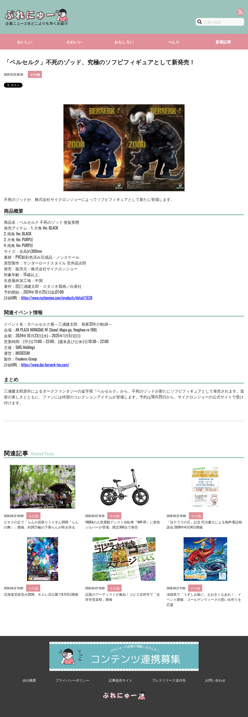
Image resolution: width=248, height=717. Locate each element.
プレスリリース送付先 (169, 680)
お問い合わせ (215, 680)
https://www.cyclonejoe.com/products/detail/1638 (56, 298)
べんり (173, 42)
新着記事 (223, 42)
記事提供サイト (120, 680)
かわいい (74, 42)
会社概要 (29, 680)
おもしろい (124, 42)
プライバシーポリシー (72, 680)
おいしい (24, 42)
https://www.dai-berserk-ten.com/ (45, 365)
